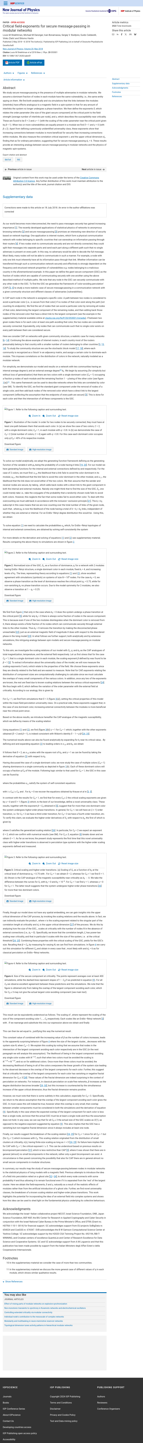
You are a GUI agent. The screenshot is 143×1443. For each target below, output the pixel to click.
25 (87, 726)
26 (53, 822)
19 (81, 461)
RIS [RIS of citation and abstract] (18, 160)
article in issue (18, 169)
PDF (12, 62)
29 (41, 1070)
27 (72, 913)
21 (89, 497)
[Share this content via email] (113, 34)
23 (29, 628)
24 (102, 674)
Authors (9, 73)
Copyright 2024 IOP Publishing (65, 1381)
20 (85, 461)
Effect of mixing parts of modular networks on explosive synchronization (35, 1288)
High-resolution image (40, 446)
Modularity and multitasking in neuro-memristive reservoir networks (33, 1305)
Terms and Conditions (61, 1387)
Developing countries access (17, 1411)
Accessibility (9, 1424)
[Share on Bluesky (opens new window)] (135, 34)
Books (6, 1387)
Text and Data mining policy (63, 1405)
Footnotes (116, 92)
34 (55, 1161)
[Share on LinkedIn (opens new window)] (117, 34)
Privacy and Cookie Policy (62, 1399)
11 (8, 382)
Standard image (15, 446)
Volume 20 (29, 49)
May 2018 (38, 49)
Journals (7, 1381)
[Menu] (5, 3)
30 (45, 1070)
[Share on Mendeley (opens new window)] (130, 34)
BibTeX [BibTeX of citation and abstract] (8, 160)
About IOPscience (12, 1399)
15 (102, 344)
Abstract (115, 79)
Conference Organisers (108, 1393)
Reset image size (68, 412)
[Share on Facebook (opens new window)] (121, 34)
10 (61, 370)
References (38, 73)
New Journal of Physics (13, 49)
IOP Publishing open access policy (20, 1418)
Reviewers (102, 1387)
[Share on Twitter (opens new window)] (126, 34)
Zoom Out (49, 412)
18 (81, 348)
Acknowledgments (120, 88)
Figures (23, 73)
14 (7, 340)
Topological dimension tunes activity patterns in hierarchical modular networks (38, 1310)
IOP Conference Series (14, 1393)
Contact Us (8, 1405)
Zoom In (34, 412)
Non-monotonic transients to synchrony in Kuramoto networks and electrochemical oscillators (45, 1292)
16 (4, 348)
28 (25, 1062)
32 (51, 1161)
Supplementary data (120, 83)
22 (17, 624)
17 (77, 348)
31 (30, 1134)
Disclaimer (55, 1393)
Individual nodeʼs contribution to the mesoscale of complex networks (34, 1301)
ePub (34, 62)
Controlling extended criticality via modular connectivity (28, 1297)
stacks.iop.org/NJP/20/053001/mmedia (65, 318)
